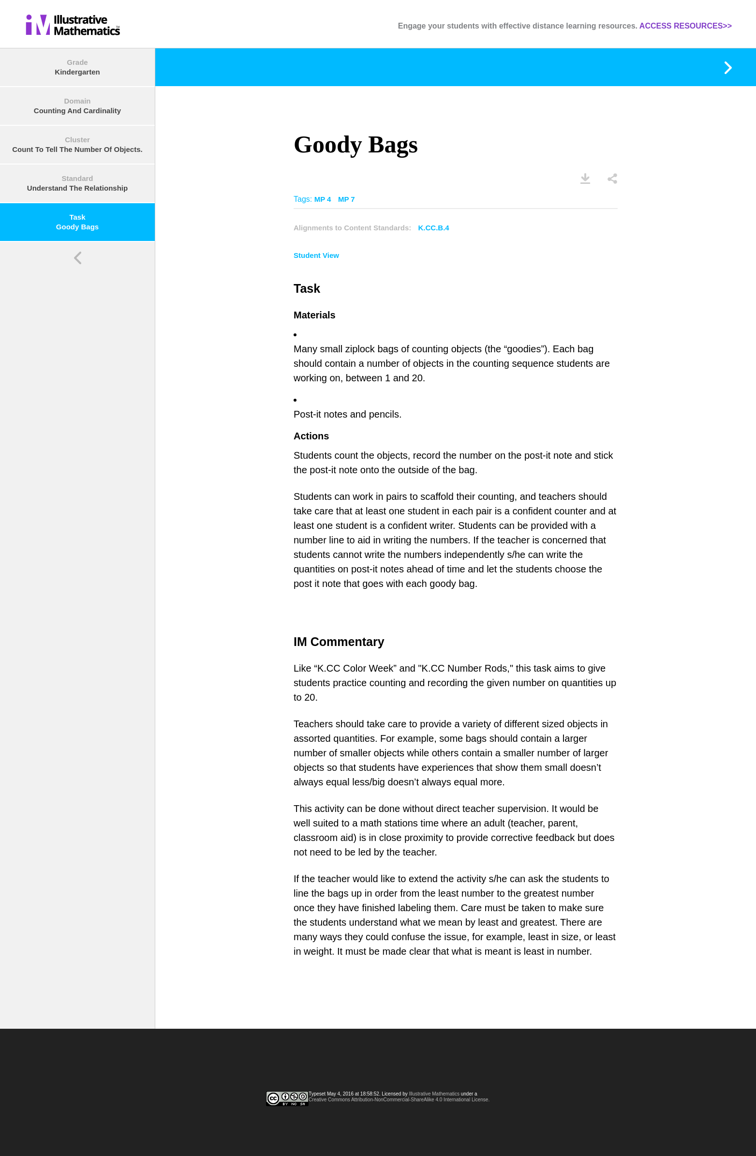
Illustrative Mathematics (434, 1093)
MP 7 (346, 199)
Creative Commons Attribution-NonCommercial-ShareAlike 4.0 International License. (399, 1099)
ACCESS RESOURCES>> (685, 26)
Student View (316, 255)
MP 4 (322, 199)
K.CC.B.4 (433, 228)
